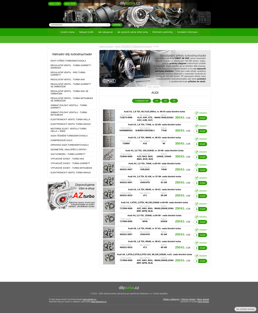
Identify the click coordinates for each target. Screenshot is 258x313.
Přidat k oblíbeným (171, 299)
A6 (174, 101)
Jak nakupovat (105, 32)
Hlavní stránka (106, 46)
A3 (156, 101)
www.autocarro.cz (98, 302)
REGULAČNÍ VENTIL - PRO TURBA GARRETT (68, 73)
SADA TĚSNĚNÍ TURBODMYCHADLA (133, 46)
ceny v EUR (70, 4)
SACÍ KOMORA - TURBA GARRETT (68, 154)
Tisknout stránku (188, 299)
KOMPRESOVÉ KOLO (61, 140)
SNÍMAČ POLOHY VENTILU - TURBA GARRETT (69, 106)
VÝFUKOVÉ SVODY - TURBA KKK (67, 158)
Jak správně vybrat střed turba (132, 32)
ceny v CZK (55, 4)
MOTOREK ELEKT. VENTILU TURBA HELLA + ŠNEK (69, 129)
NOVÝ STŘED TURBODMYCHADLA (68, 61)
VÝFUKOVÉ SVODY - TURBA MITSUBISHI (71, 168)
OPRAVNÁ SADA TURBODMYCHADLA (70, 145)
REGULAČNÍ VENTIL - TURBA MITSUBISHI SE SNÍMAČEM (72, 99)
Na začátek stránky (245, 309)
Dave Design (203, 302)
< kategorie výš (141, 101)
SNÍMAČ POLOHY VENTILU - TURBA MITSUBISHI (69, 113)
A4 (165, 101)
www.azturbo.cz (89, 299)
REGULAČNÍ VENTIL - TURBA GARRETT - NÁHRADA (71, 66)
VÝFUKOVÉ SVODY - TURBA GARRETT (70, 163)
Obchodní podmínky (162, 32)
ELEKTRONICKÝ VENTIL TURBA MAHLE (71, 124)
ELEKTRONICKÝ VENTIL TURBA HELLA (70, 119)
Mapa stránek (203, 299)
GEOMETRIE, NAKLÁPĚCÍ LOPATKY (69, 149)
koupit (202, 118)
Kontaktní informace (187, 32)
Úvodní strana (67, 32)
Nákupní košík (86, 32)
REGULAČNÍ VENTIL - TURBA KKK (68, 79)
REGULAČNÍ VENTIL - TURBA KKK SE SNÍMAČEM (70, 92)
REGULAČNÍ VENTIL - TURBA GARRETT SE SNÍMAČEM (71, 85)
